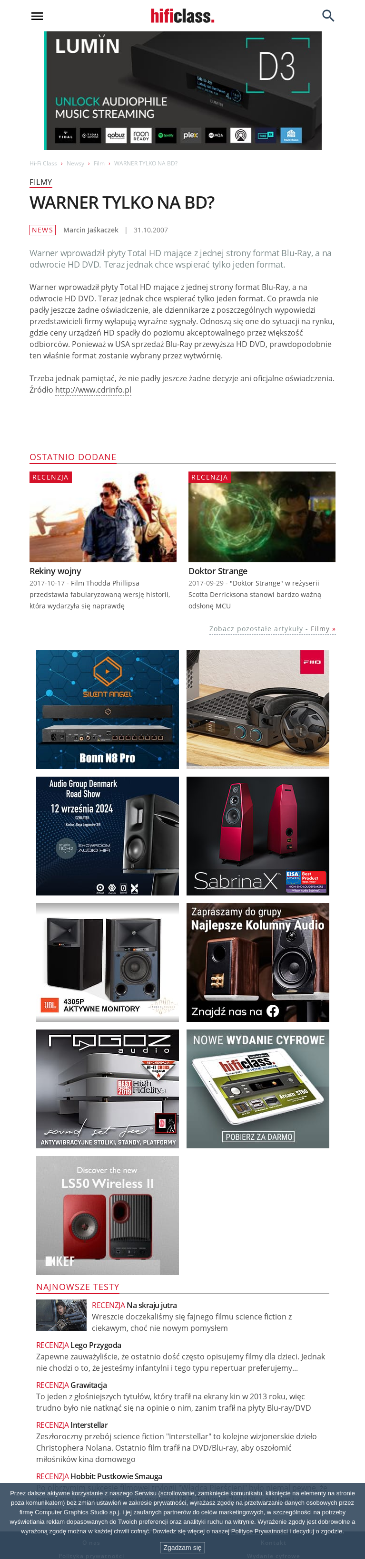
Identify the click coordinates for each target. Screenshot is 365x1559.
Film (99, 163)
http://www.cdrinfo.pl (93, 390)
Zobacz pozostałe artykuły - (269, 628)
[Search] (328, 15)
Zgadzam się (182, 1547)
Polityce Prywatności (259, 1531)
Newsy (75, 163)
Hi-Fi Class (43, 163)
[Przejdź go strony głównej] (182, 15)
